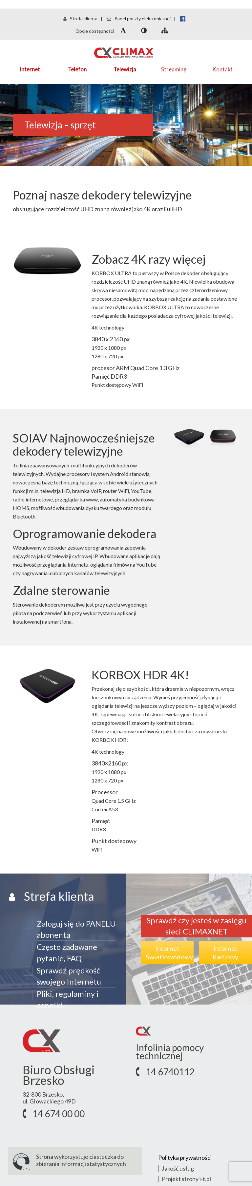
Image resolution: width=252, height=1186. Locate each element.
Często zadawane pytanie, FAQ (67, 952)
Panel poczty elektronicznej (139, 18)
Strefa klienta (80, 18)
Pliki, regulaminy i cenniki (68, 999)
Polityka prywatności (185, 1157)
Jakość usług (178, 1168)
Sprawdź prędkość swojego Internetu (69, 976)
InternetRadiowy (225, 952)
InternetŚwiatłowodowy (169, 952)
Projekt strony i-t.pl (186, 1178)
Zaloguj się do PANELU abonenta (76, 929)
